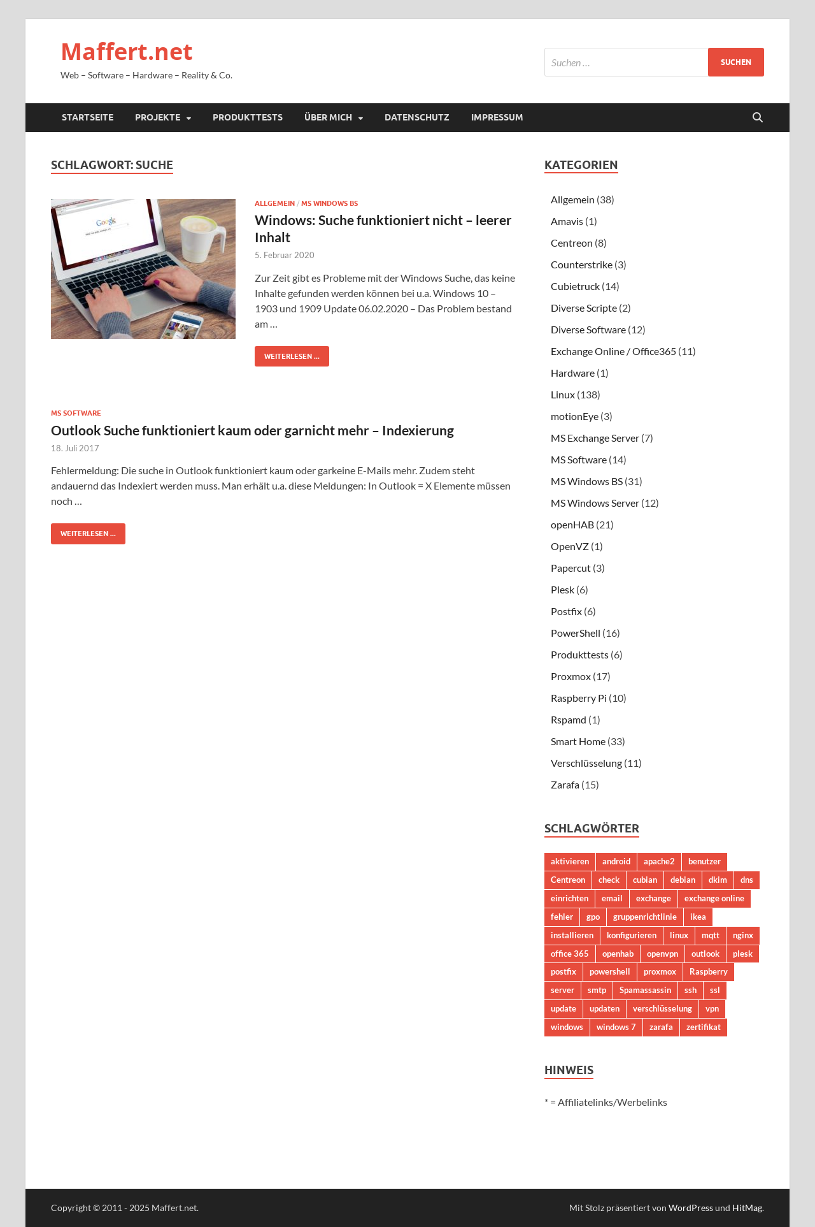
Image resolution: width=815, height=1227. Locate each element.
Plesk (562, 589)
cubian (645, 880)
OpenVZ (570, 546)
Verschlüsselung (586, 763)
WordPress (691, 1207)
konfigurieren (631, 935)
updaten (605, 1008)
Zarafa (565, 784)
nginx (743, 935)
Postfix (566, 611)
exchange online (714, 898)
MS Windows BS (329, 203)
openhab (618, 953)
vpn (712, 1008)
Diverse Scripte (584, 307)
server (562, 990)
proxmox (660, 971)
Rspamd (568, 719)
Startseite (87, 117)
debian (682, 880)
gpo (593, 916)
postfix (563, 971)
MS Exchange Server (595, 438)
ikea (698, 916)
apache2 (659, 861)
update (563, 1008)
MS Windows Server (595, 503)
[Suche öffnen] (757, 118)
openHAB (572, 524)
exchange (653, 898)
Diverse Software (588, 329)
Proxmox (571, 676)
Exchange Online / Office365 (613, 351)
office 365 (570, 953)
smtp (597, 990)
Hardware (573, 373)
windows (567, 1027)
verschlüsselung (662, 1008)
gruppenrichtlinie (645, 916)
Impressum (497, 117)
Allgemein (275, 203)
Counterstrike (582, 264)
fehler (562, 916)
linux (679, 935)
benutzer (704, 861)
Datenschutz (417, 117)
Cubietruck (575, 286)
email (612, 898)
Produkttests (248, 117)
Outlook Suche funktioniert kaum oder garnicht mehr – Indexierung (252, 430)
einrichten (569, 898)
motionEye (575, 416)
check (609, 880)
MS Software (76, 413)
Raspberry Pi (579, 698)
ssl (715, 990)
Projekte (157, 117)
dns (747, 880)
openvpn (662, 953)
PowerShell (575, 633)
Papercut (571, 568)
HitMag (747, 1207)
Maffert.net (126, 51)
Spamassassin (645, 990)
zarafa (661, 1027)
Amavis (567, 221)
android (616, 861)
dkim (718, 880)
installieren (572, 935)
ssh (690, 990)
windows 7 (616, 1027)
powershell (610, 971)
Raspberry (709, 971)
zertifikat (703, 1027)
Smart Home (578, 741)
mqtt (710, 935)
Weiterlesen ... (287, 353)
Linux (563, 394)
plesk (743, 953)
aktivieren (570, 861)
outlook (705, 953)
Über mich (328, 117)
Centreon (572, 242)
